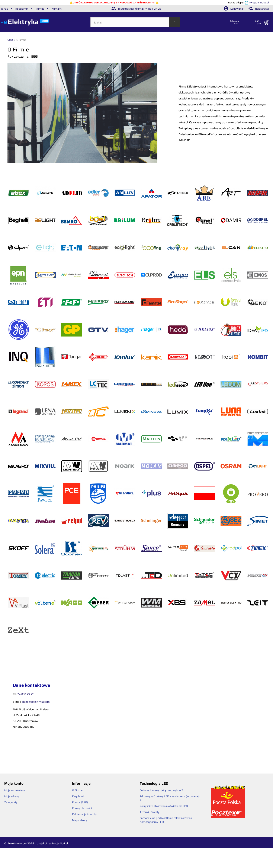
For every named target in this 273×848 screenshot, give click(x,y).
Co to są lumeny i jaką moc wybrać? (161, 790)
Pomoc (40, 8)
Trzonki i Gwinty (149, 812)
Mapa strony (79, 820)
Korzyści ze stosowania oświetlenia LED (164, 806)
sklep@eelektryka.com (36, 701)
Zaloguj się (10, 802)
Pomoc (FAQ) (80, 802)
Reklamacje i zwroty (84, 814)
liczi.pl (64, 843)
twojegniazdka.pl (259, 2)
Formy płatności (82, 808)
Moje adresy (11, 796)
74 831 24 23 (152, 8)
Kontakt (56, 8)
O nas (4, 8)
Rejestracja (258, 8)
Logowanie (234, 8)
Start (10, 39)
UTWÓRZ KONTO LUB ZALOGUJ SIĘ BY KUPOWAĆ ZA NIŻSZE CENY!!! (114, 2)
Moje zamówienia (15, 790)
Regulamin (21, 8)
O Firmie (77, 790)
